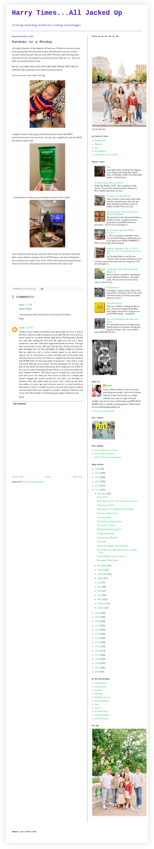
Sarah (108, 386)
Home (48, 477)
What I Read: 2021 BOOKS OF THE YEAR (115, 509)
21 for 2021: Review (106, 526)
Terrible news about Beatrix (119, 196)
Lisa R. (22, 328)
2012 (97, 647)
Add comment (19, 404)
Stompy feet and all (105, 534)
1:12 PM (28, 305)
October (101, 570)
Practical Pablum (101, 715)
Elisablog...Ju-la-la (102, 697)
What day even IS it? (106, 505)
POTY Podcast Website (104, 454)
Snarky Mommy (101, 719)
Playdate (98, 144)
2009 (97, 659)
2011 (97, 651)
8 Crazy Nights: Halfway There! (111, 556)
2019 (97, 617)
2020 (97, 613)
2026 (97, 469)
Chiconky (98, 694)
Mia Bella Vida (100, 711)
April (99, 595)
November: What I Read (107, 560)
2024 (97, 477)
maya (21, 305)
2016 (97, 630)
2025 (97, 473)
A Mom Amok (100, 683)
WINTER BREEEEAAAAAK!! (109, 530)
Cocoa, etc (101, 542)
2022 (97, 486)
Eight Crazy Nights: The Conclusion (113, 546)
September (102, 574)
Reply (21, 319)
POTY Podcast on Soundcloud (107, 457)
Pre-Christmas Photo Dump (109, 522)
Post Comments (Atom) (33, 482)
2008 (97, 663)
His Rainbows (100, 151)
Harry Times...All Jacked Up (67, 13)
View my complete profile (103, 411)
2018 (97, 621)
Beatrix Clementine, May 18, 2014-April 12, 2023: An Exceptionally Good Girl (124, 251)
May (99, 591)
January (101, 608)
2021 (97, 490)
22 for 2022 (102, 497)
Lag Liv (97, 708)
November (102, 566)
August (100, 578)
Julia (96, 704)
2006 (97, 672)
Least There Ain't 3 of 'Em (106, 155)
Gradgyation (100, 141)
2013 (97, 642)
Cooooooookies (104, 517)
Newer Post (18, 477)
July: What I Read (114, 303)
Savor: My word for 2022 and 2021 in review (117, 501)
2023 (97, 482)
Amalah (97, 690)
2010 (97, 655)
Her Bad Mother (101, 701)
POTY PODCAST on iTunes (106, 450)
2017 (97, 626)
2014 (97, 638)
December (102, 494)
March (100, 599)
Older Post (77, 477)
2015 (97, 634)
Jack (96, 148)
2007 (97, 668)
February (101, 603)
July (99, 583)
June (99, 587)
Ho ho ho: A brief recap (107, 513)
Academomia (100, 687)
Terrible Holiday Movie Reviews (108, 183)
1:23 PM (29, 328)
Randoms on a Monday (107, 538)
